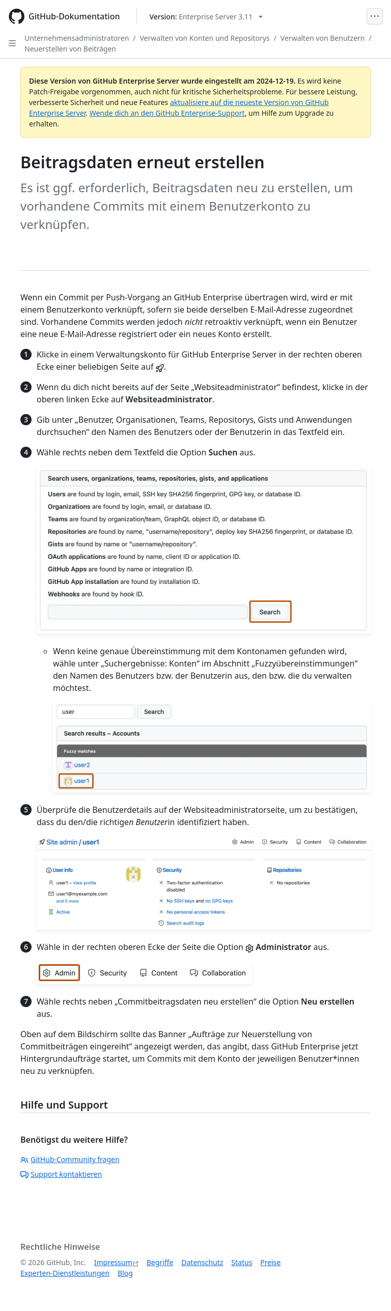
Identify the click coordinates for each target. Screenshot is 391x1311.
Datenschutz (202, 1262)
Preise (270, 1262)
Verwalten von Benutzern (323, 38)
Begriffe (160, 1262)
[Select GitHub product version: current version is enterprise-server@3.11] (206, 16)
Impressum (113, 1262)
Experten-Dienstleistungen (64, 1273)
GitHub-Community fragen (70, 1159)
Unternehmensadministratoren (76, 38)
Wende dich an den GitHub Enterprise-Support (167, 113)
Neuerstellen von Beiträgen (70, 49)
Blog (125, 1273)
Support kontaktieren (61, 1174)
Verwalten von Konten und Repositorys (205, 38)
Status (241, 1262)
